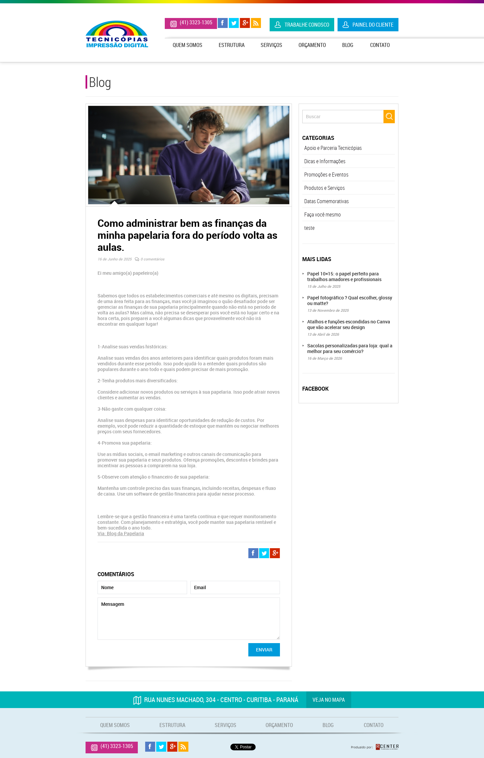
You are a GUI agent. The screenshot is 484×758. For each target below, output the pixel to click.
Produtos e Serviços (324, 187)
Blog (347, 45)
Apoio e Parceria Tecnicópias (333, 148)
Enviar (264, 649)
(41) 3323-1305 (196, 22)
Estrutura (232, 45)
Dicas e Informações (325, 161)
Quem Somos (187, 45)
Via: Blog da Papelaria (121, 533)
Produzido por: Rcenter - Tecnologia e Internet (374, 747)
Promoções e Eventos (326, 174)
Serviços (271, 45)
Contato (380, 45)
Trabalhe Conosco (307, 24)
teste (309, 227)
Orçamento (312, 45)
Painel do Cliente (373, 24)
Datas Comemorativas (326, 201)
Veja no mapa (329, 699)
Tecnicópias (117, 34)
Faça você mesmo (322, 214)
